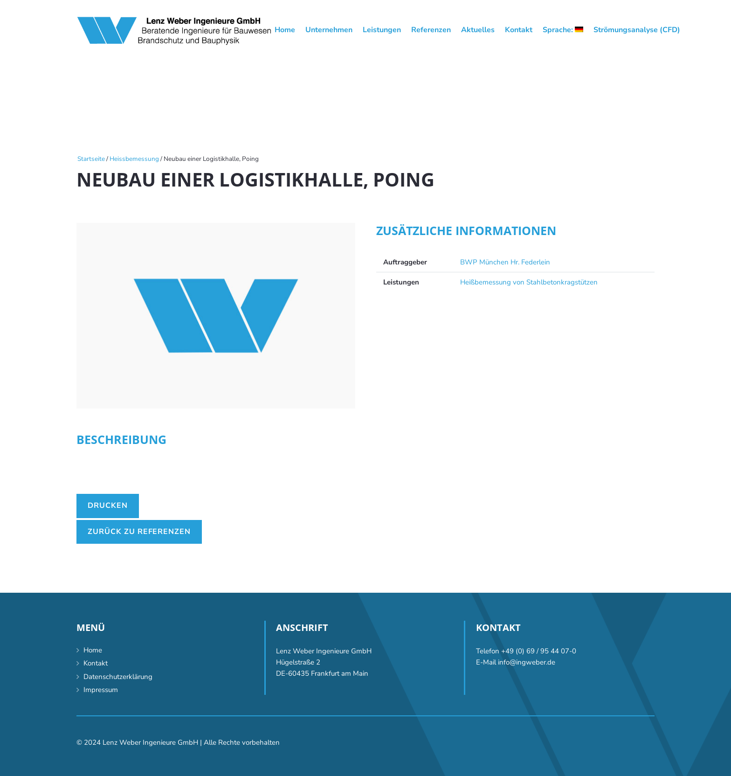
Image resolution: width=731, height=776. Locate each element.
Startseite (91, 158)
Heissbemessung (134, 158)
